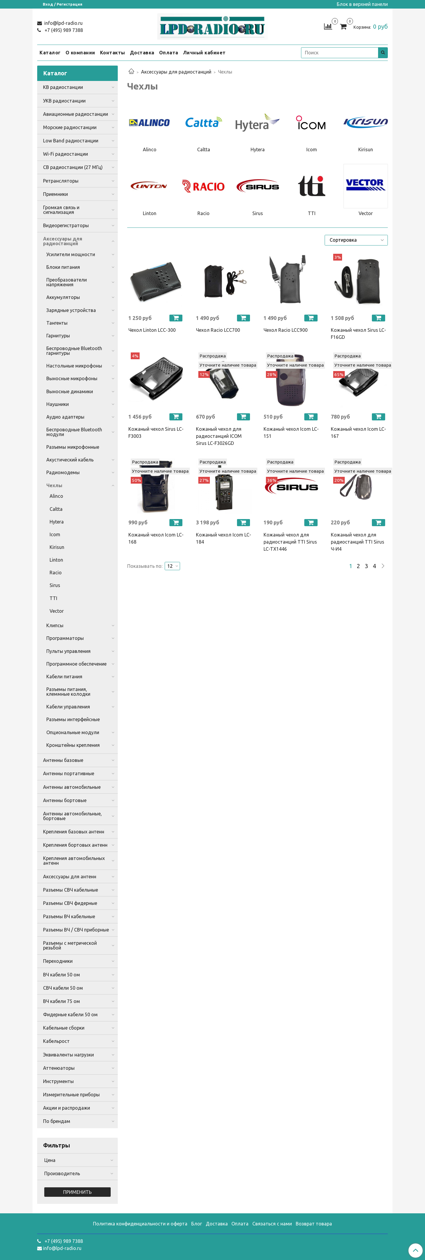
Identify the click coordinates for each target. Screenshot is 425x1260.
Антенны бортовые (64, 800)
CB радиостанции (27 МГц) (73, 167)
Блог (196, 1223)
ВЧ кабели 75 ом (61, 1001)
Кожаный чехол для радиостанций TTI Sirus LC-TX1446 (290, 542)
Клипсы (54, 625)
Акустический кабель (70, 459)
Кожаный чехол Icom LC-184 (223, 538)
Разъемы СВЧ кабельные (70, 889)
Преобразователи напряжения (66, 282)
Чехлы (54, 485)
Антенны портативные (68, 773)
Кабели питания (64, 676)
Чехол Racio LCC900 (286, 330)
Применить (77, 1192)
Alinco (56, 496)
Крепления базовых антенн (73, 831)
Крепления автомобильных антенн (74, 861)
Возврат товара (314, 1223)
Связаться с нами (272, 1223)
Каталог (50, 52)
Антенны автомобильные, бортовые (72, 816)
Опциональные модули (72, 732)
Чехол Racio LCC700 (218, 330)
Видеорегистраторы (66, 225)
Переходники (58, 961)
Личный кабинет (204, 52)
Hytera (57, 521)
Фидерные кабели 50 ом (70, 1014)
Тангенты (57, 323)
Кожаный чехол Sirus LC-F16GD (358, 333)
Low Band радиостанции (70, 140)
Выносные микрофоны (71, 378)
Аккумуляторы (63, 297)
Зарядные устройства (71, 310)
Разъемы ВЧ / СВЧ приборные (76, 929)
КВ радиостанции (63, 87)
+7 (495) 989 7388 (63, 30)
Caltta (56, 509)
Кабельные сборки (63, 1027)
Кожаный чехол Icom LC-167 (358, 432)
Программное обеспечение (76, 663)
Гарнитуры (58, 335)
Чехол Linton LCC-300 (152, 330)
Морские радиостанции (70, 127)
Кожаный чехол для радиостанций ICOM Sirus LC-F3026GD (219, 436)
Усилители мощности (70, 254)
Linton (56, 559)
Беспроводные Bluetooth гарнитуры (74, 351)
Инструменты (58, 1081)
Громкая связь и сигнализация (61, 210)
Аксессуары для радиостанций (176, 71)
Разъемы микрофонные (72, 447)
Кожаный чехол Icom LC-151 (291, 432)
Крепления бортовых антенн (75, 845)
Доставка (142, 52)
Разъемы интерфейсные (73, 719)
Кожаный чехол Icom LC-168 (156, 538)
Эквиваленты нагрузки (68, 1054)
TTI (53, 598)
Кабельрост (56, 1041)
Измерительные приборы (71, 1094)
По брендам (56, 1121)
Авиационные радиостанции (75, 114)
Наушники (57, 404)
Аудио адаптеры (65, 417)
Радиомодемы (63, 472)
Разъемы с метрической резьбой (70, 945)
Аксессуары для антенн (69, 876)
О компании (80, 52)
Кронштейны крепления (73, 745)
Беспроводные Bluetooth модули (74, 432)
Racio (56, 572)
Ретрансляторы (61, 180)
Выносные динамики (69, 391)
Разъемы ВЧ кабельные (69, 916)
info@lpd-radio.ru (63, 23)
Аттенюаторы (59, 1068)
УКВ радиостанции (64, 100)
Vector (57, 611)
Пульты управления (68, 651)
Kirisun (57, 547)
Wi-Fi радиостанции (65, 154)
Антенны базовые (63, 760)
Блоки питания (63, 267)
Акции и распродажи (66, 1108)
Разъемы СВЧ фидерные (70, 903)
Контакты (112, 52)
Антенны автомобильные (72, 787)
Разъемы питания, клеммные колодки (68, 692)
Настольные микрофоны (74, 365)
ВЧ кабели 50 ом (61, 974)
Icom (55, 534)
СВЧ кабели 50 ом (63, 988)
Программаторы (65, 638)
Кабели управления (68, 706)
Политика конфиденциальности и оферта (140, 1223)
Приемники (55, 194)
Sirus (55, 585)
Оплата (168, 52)
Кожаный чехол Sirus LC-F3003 (156, 432)
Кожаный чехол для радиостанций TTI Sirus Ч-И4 (357, 542)
